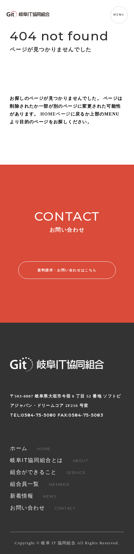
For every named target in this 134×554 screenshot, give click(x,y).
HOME (30, 448)
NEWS (33, 496)
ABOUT (49, 460)
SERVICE (48, 472)
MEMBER (39, 484)
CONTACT (43, 508)
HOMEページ (55, 114)
